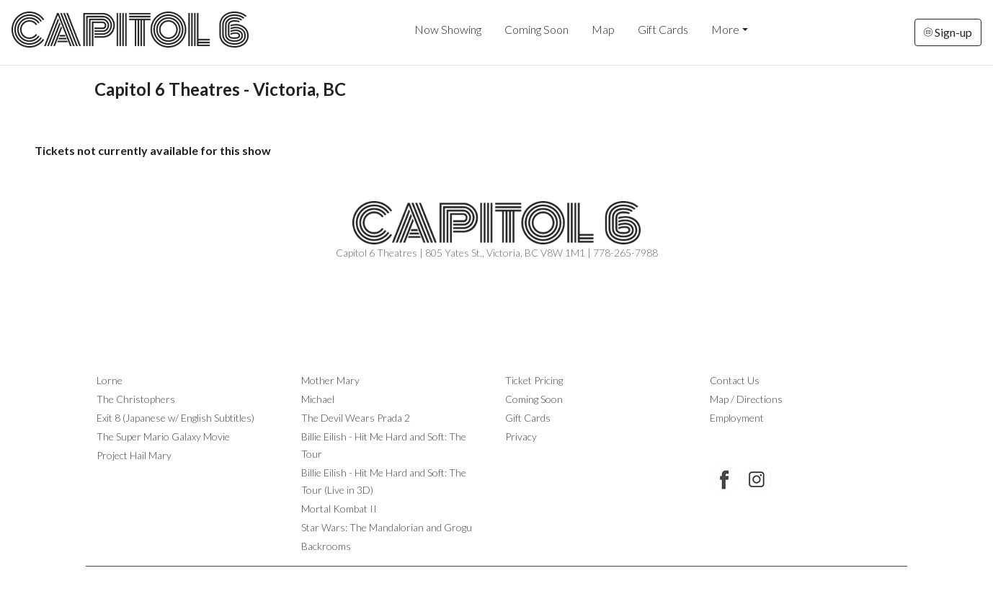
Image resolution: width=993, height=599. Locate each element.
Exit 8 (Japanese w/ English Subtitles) (175, 418)
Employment (737, 418)
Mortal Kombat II (339, 508)
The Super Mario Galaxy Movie (163, 436)
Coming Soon (536, 29)
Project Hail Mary (134, 455)
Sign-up (948, 32)
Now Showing (447, 29)
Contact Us (735, 380)
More (725, 29)
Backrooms (326, 546)
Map (603, 29)
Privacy (521, 436)
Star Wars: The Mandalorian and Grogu (386, 527)
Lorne (110, 380)
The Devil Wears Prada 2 (355, 418)
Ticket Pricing (534, 380)
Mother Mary (330, 380)
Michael (317, 399)
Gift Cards (663, 29)
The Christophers (136, 399)
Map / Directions (746, 399)
